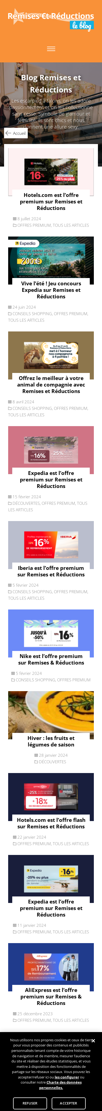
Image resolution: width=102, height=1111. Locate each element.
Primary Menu (51, 49)
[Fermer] (93, 1043)
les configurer (67, 1078)
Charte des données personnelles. (60, 1087)
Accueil (19, 133)
